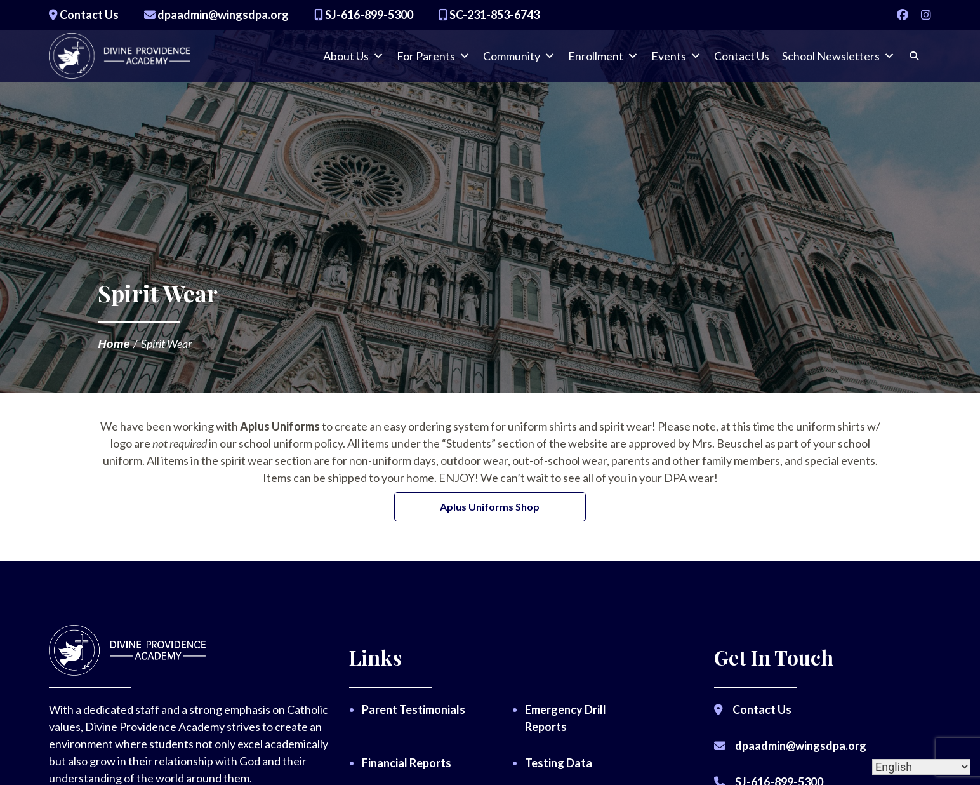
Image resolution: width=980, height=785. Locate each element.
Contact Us (84, 15)
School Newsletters (838, 60)
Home (113, 344)
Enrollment (603, 60)
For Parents (433, 60)
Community (519, 60)
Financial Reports (406, 763)
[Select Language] (921, 767)
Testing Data (558, 763)
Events (676, 60)
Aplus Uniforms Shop (490, 506)
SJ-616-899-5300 (363, 15)
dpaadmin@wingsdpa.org (216, 15)
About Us (353, 60)
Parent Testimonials (413, 709)
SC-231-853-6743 (489, 15)
